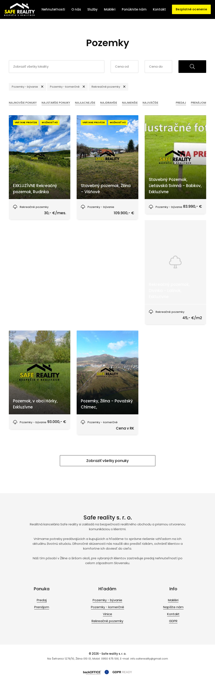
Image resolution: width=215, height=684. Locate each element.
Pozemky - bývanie (107, 600)
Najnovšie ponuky (23, 103)
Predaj (181, 103)
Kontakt (159, 9)
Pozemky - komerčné (107, 607)
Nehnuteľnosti (53, 9)
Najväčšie (150, 103)
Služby (92, 9)
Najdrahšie (108, 103)
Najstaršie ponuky (56, 103)
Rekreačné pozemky (107, 621)
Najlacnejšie (85, 103)
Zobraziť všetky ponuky (107, 460)
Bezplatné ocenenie (191, 9)
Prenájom (198, 103)
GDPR (173, 621)
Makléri (109, 9)
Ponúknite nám (134, 9)
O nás (76, 9)
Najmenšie (130, 103)
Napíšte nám (173, 607)
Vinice (107, 614)
